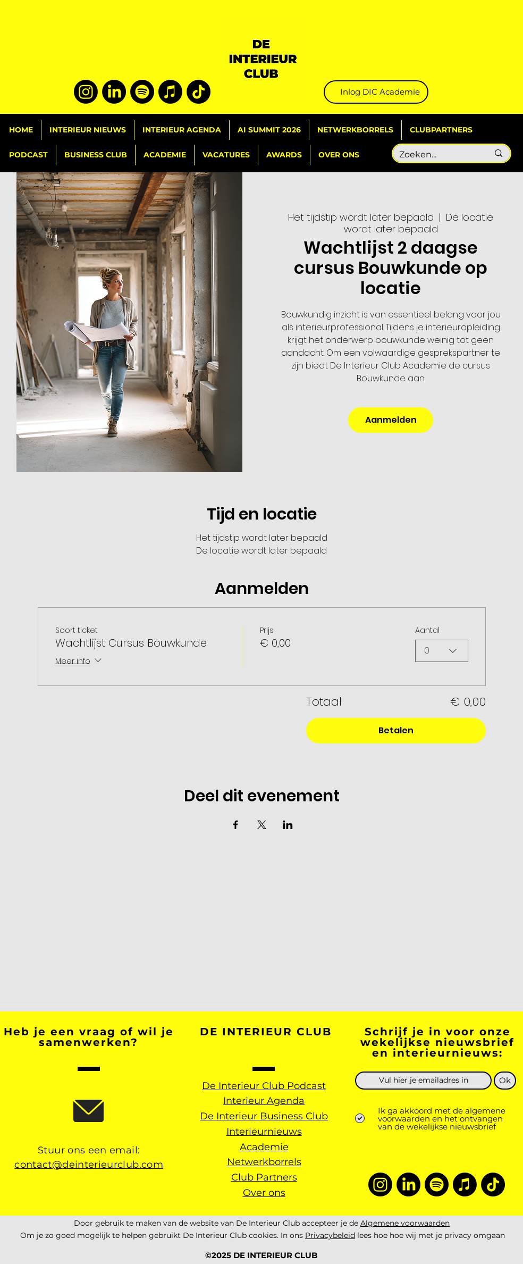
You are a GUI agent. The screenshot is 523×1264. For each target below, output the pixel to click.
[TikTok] (198, 92)
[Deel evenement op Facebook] (236, 825)
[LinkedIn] (114, 92)
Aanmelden (391, 420)
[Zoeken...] (436, 155)
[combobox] (441, 651)
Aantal (427, 630)
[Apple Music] (170, 92)
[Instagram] (86, 92)
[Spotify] (142, 92)
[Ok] (505, 1081)
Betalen (396, 730)
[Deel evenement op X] (262, 825)
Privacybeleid (330, 1235)
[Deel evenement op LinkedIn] (288, 825)
